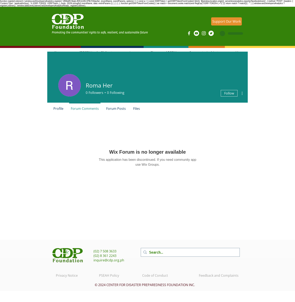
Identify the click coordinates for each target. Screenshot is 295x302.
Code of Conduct (155, 275)
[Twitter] (211, 33)
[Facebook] (189, 33)
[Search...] (190, 252)
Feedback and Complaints (219, 275)
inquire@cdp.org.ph (108, 260)
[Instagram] (203, 33)
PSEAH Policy (109, 275)
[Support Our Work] (226, 21)
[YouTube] (196, 33)
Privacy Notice (67, 275)
